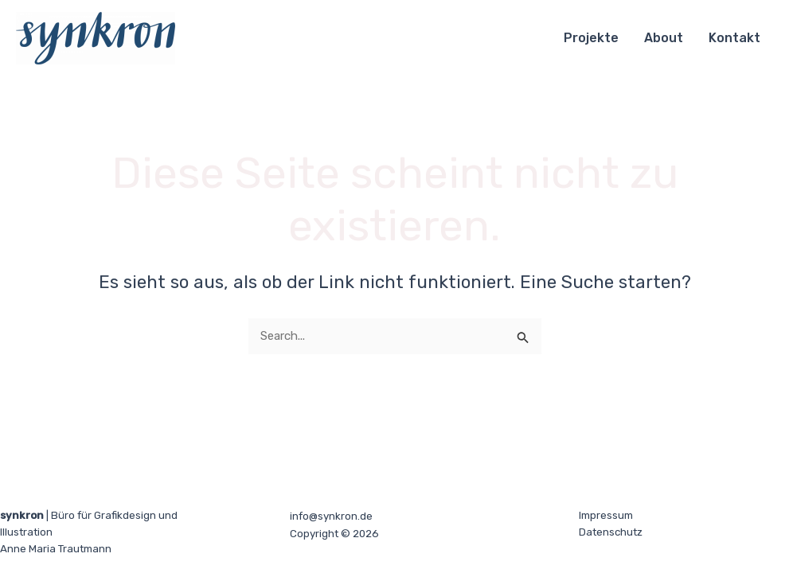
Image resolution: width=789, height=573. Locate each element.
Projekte (591, 37)
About (663, 37)
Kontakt (734, 37)
